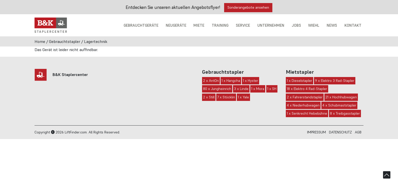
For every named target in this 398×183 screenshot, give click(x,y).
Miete (198, 25)
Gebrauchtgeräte (139, 25)
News (331, 25)
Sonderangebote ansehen (248, 7)
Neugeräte (175, 25)
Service (242, 25)
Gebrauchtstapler (64, 41)
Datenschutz (340, 132)
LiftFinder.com (76, 132)
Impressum (316, 132)
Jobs (296, 25)
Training (219, 25)
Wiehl (313, 25)
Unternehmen (270, 25)
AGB (358, 132)
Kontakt (352, 25)
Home (40, 41)
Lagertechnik (95, 41)
